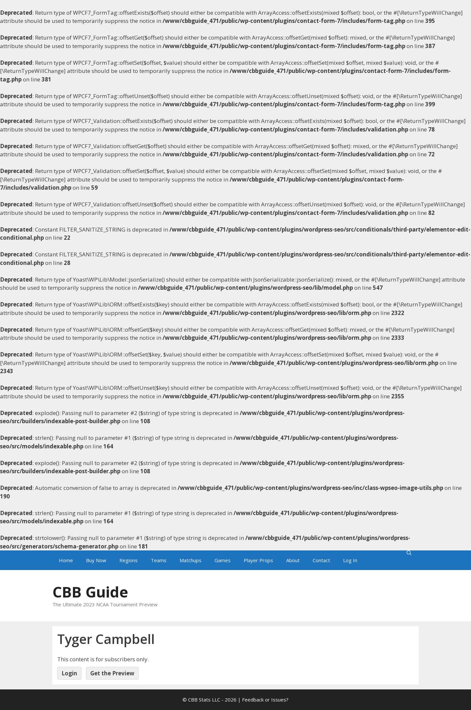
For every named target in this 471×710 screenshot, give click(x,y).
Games (223, 560)
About (293, 560)
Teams (158, 560)
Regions (128, 560)
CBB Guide (90, 592)
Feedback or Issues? (265, 699)
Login (69, 673)
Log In (350, 560)
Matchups (190, 560)
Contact (321, 560)
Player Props (258, 560)
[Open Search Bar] (409, 552)
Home (66, 560)
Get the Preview (112, 673)
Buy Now (96, 560)
